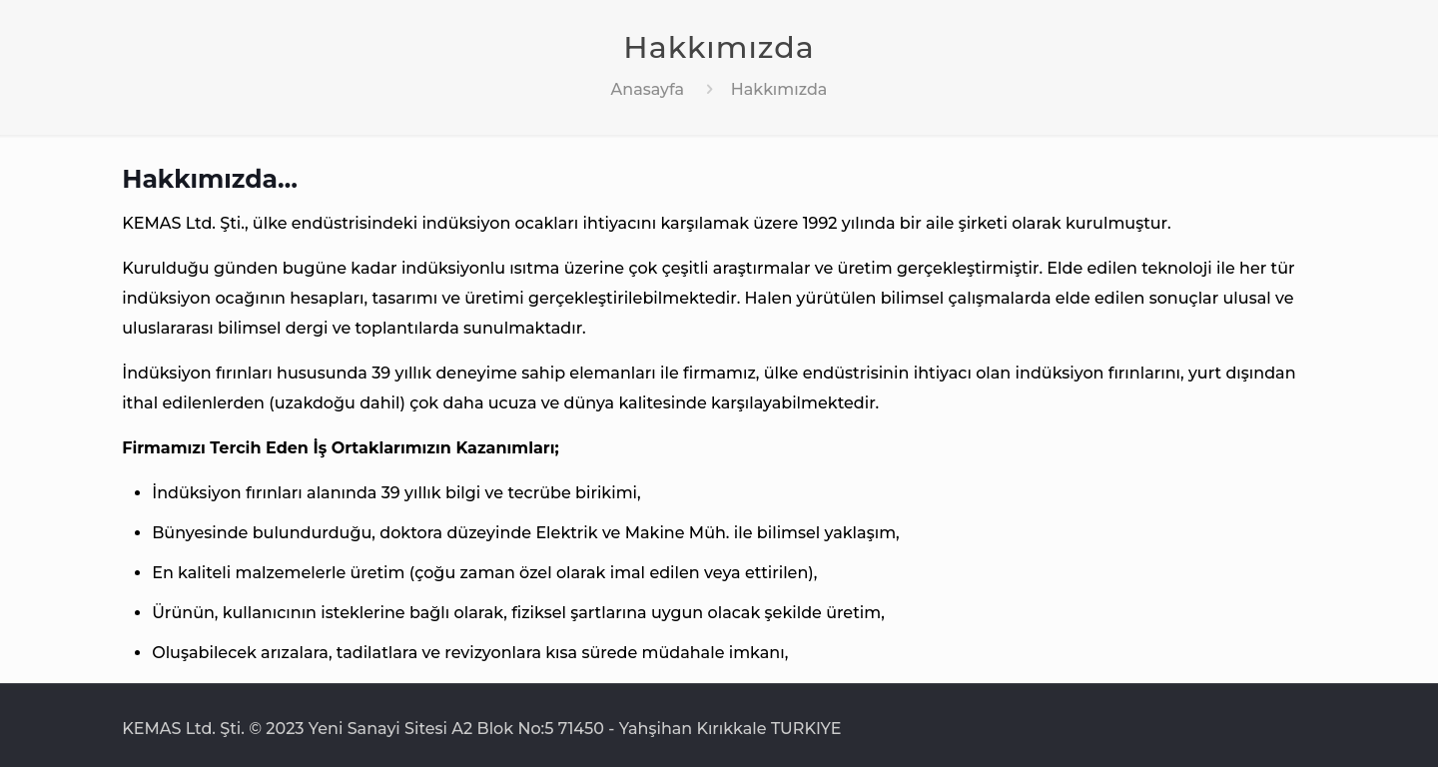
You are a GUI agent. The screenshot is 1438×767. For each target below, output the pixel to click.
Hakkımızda (779, 89)
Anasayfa (648, 89)
